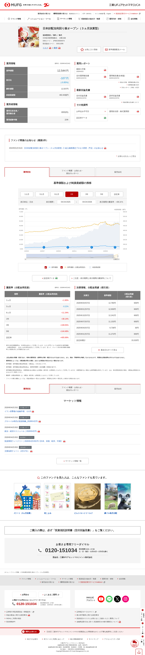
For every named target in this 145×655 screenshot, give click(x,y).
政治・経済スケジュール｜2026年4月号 (22, 431)
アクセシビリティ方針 (112, 639)
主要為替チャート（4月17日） (18, 451)
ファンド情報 (15, 572)
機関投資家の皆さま (67, 582)
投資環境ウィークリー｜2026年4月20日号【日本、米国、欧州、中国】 (35, 441)
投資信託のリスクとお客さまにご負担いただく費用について (98, 618)
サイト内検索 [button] (99, 13)
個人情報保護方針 (76, 639)
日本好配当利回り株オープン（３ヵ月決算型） (35, 572)
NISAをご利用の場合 (13, 618)
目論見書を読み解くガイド (131, 102)
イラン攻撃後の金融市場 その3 (19, 411)
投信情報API (10, 622)
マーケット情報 (67, 579)
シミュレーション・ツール (46, 579)
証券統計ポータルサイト (86, 612)
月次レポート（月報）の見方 (130, 87)
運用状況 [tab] (27, 172)
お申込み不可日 (82, 111)
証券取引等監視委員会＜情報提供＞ (20, 612)
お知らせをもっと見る (127, 156)
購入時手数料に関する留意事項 (88, 615)
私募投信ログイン (74, 13)
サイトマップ (93, 639)
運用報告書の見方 (133, 85)
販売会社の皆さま (48, 582)
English (109, 13)
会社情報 (122, 579)
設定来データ (91, 118)
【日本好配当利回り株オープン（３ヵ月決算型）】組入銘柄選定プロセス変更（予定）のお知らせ (64, 148)
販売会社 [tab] (118, 172)
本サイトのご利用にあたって (54, 639)
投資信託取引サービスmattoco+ (128, 13)
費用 (57, 48)
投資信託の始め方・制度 (87, 579)
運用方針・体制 (107, 579)
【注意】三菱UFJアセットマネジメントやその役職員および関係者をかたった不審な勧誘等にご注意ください (84, 632)
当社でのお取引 (32, 639)
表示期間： (50, 202)
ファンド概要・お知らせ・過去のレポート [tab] (72, 172)
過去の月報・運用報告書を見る (129, 82)
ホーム (7, 572)
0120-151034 (61, 550)
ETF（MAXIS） (87, 13)
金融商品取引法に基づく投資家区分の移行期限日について (99, 622)
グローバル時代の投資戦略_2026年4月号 (23, 421)
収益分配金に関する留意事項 (18, 615)
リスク (47, 48)
